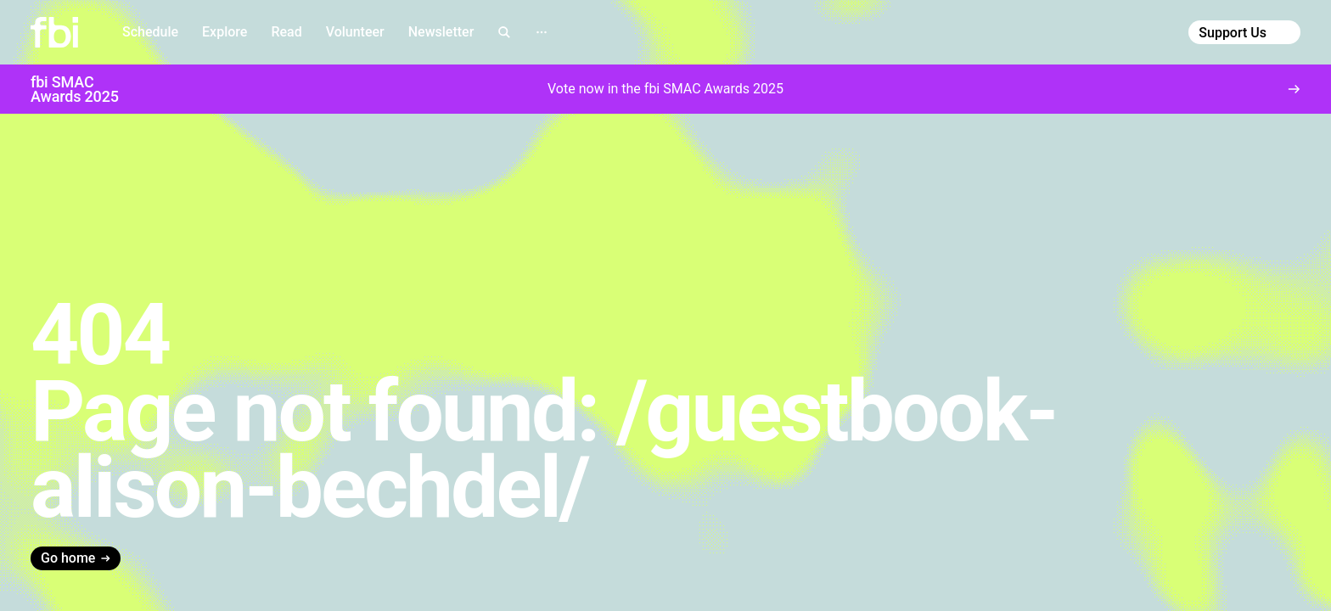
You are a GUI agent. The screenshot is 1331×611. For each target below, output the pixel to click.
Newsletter (441, 32)
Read (286, 32)
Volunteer (355, 32)
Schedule (150, 32)
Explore (224, 32)
